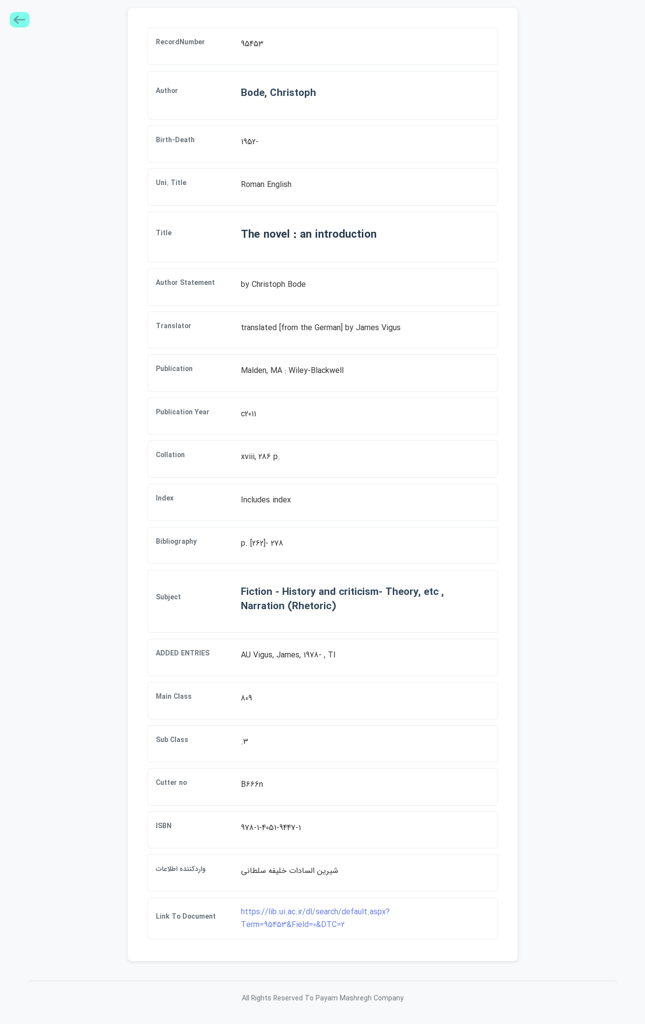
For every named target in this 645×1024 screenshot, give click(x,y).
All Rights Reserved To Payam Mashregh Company (323, 998)
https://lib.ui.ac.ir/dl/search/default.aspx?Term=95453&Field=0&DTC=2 (315, 918)
